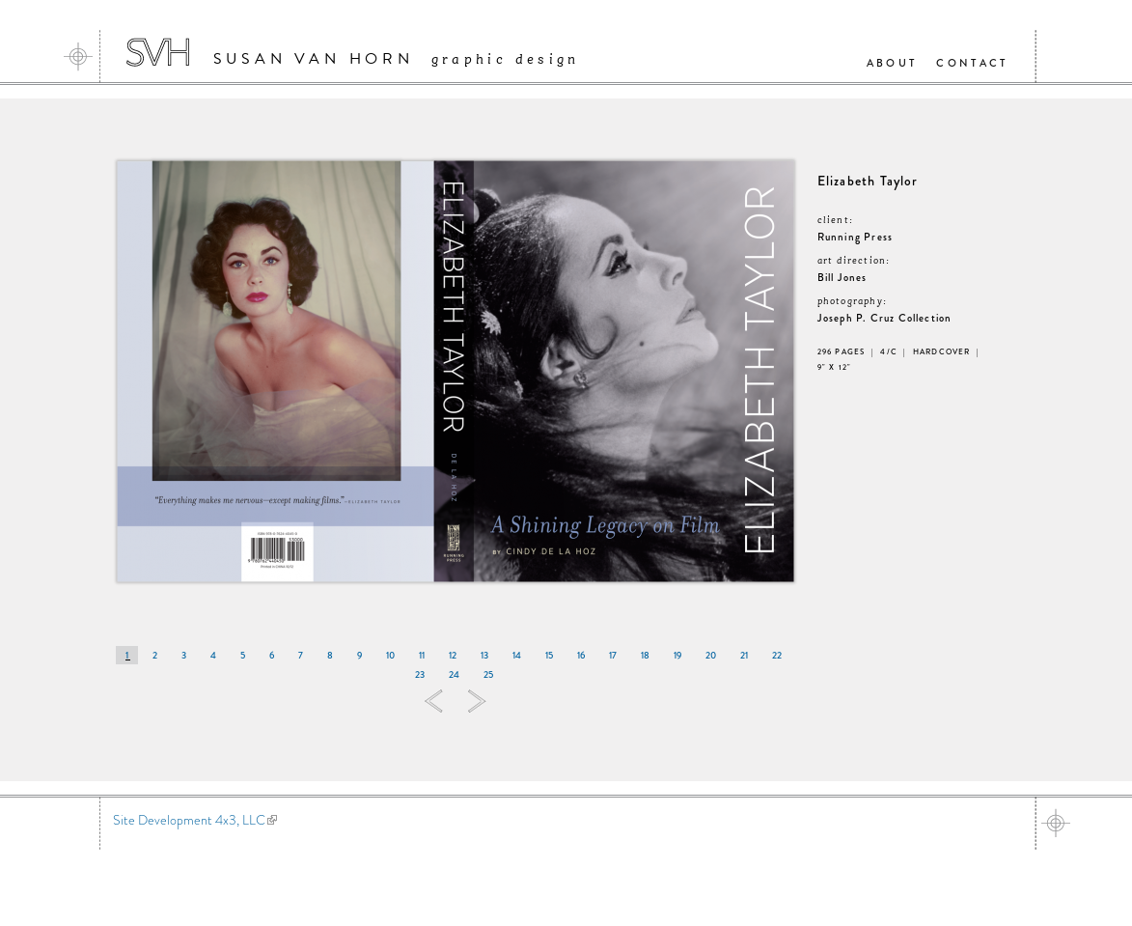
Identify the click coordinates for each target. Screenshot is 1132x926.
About (892, 62)
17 (613, 655)
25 (488, 674)
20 (710, 655)
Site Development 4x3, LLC (195, 819)
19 (677, 655)
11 (422, 655)
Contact (972, 62)
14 (516, 655)
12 (452, 655)
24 (454, 674)
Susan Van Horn (313, 58)
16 (581, 655)
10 (390, 655)
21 (744, 655)
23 (420, 674)
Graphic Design (505, 60)
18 (645, 655)
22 (777, 655)
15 (549, 655)
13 (484, 655)
